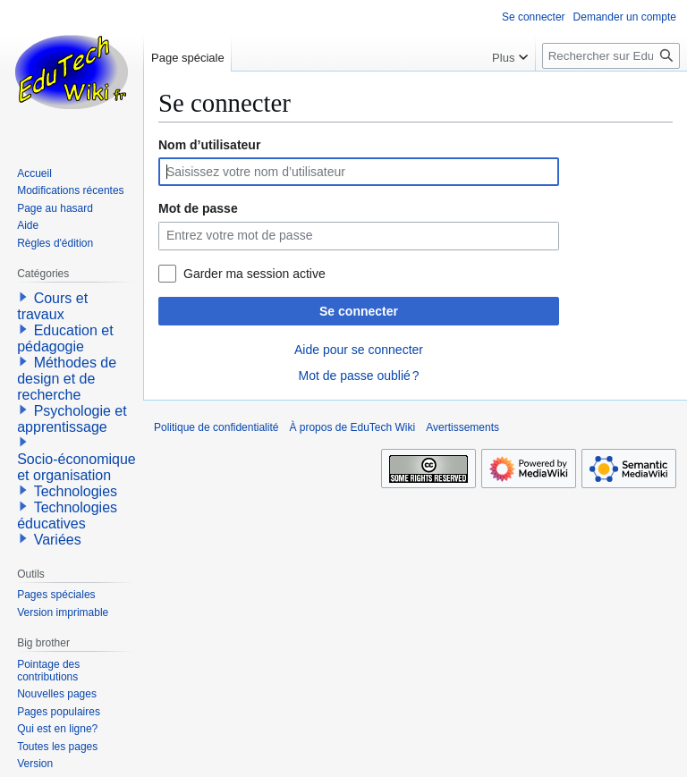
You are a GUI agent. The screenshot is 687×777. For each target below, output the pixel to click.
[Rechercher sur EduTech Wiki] (611, 56)
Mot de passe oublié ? (358, 375)
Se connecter (358, 311)
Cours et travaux (52, 306)
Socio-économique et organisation (76, 467)
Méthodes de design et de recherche (66, 378)
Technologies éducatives (67, 515)
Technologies (75, 491)
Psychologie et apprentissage (72, 419)
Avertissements (462, 427)
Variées (57, 539)
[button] (23, 297)
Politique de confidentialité (216, 427)
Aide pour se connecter (358, 349)
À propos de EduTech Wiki (352, 427)
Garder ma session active (254, 273)
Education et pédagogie (65, 338)
